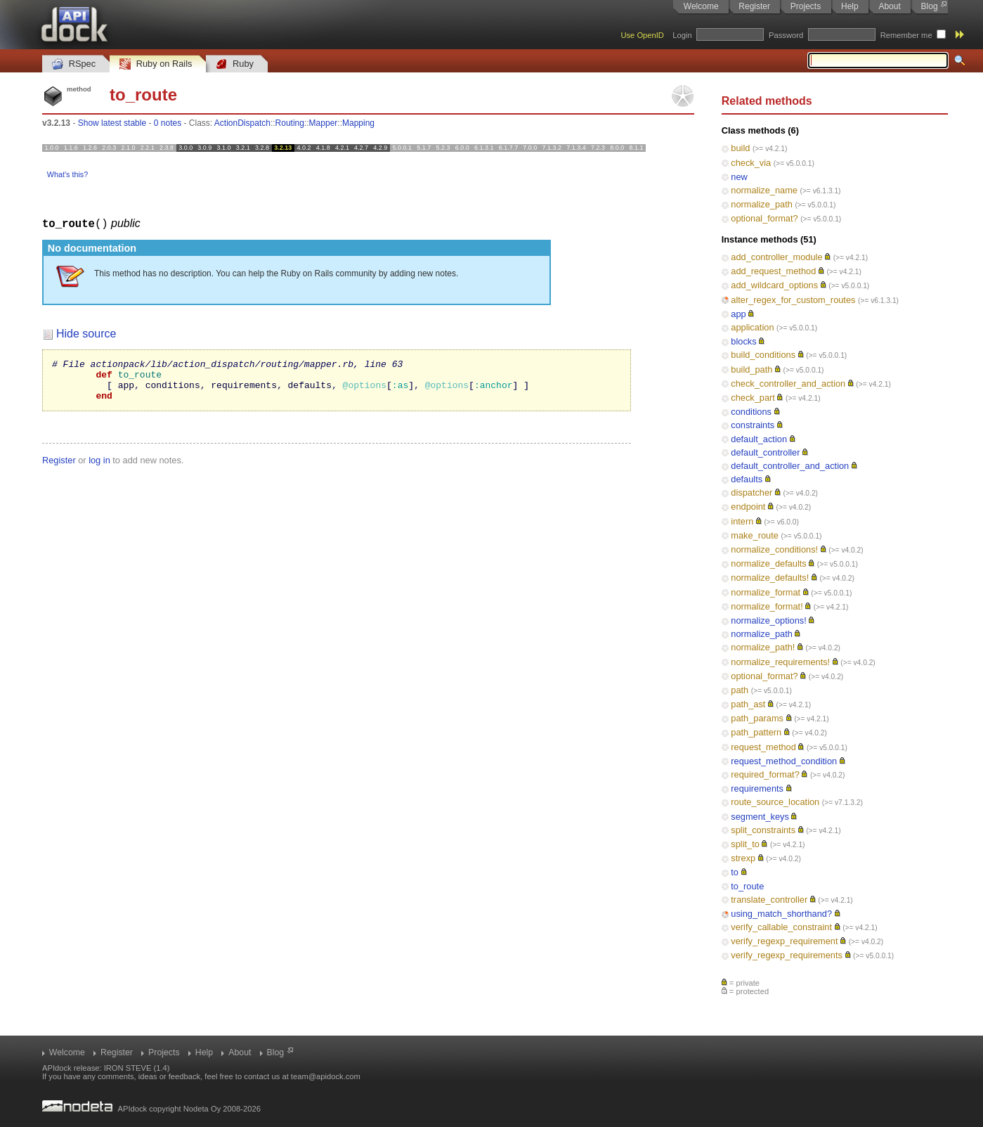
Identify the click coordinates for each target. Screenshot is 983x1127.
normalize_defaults (768, 563)
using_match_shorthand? (781, 913)
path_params (757, 718)
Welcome (701, 6)
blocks (743, 341)
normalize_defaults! (770, 577)
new (739, 177)
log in (99, 468)
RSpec (74, 64)
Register (754, 6)
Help (850, 6)
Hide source (86, 333)
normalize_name (764, 190)
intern (742, 521)
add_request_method (773, 271)
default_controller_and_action (790, 466)
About (889, 6)
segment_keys (760, 816)
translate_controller (769, 899)
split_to (745, 844)
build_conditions (763, 354)
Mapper (323, 123)
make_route (755, 535)
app (738, 314)
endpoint (748, 506)
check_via (751, 162)
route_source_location (775, 802)
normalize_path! (763, 647)
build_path (751, 369)
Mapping (358, 123)
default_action (759, 439)
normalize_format (765, 592)
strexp (743, 858)
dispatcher (751, 492)
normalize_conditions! (774, 549)
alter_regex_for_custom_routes (793, 300)
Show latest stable (112, 123)
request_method (763, 747)
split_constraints (763, 830)
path (739, 690)
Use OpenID (642, 35)
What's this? (67, 174)
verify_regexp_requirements (786, 955)
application (752, 327)
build (740, 148)
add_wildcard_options (774, 285)
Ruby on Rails (155, 64)
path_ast (748, 704)
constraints (752, 425)
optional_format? (764, 218)
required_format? (765, 774)
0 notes (167, 123)
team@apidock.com (325, 1076)
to (734, 872)
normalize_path (762, 204)
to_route (747, 886)
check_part (753, 397)
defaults (746, 479)
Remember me (906, 35)
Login (681, 35)
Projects (805, 6)
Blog (929, 6)
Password (786, 35)
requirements (757, 788)
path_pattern (756, 732)
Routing (289, 123)
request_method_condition (784, 761)
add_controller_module (776, 257)
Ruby (235, 64)
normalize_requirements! (780, 662)
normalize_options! (768, 620)
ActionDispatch (242, 123)
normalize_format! (766, 606)
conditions (751, 411)
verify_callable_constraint (781, 927)
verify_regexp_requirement (784, 941)
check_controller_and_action (788, 383)
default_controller (765, 452)
